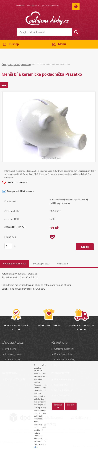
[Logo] (47, 18)
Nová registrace (32, 5)
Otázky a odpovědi (64, 349)
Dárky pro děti (14, 64)
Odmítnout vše (58, 406)
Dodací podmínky (63, 354)
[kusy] (8, 246)
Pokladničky (26, 64)
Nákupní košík (12, 359)
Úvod (4, 64)
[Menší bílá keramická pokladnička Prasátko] (49, 93)
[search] (76, 32)
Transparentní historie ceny (18, 191)
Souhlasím (70, 405)
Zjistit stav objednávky (50, 5)
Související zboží (41, 263)
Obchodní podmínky (64, 359)
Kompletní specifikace (14, 263)
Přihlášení (20, 5)
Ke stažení (62, 263)
